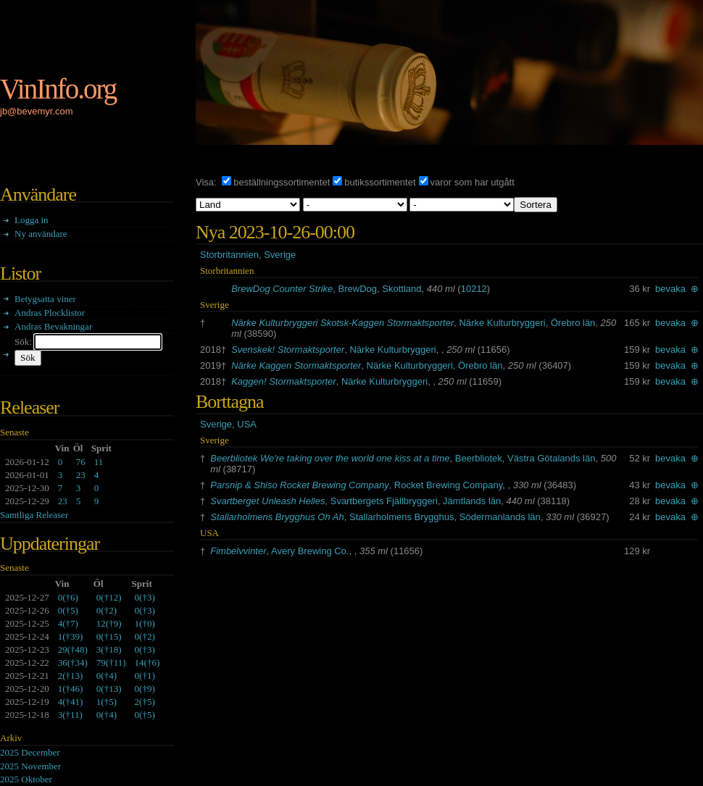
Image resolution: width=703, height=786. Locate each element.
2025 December (30, 752)
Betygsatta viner (45, 298)
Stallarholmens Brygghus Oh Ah (277, 516)
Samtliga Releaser (34, 514)
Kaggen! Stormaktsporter (283, 381)
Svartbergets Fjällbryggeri (384, 501)
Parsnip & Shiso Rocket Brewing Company (299, 485)
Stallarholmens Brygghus (401, 516)
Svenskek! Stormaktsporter (287, 349)
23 (81, 474)
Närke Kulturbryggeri (502, 322)
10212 (474, 288)
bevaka (670, 288)
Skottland (401, 288)
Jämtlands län (472, 501)
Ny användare (40, 233)
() (68, 597)
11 (99, 461)
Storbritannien (229, 254)
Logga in (31, 219)
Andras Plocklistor (49, 312)
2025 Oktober (26, 779)
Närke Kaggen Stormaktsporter (296, 365)
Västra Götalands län (551, 458)
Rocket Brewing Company (448, 485)
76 (81, 461)
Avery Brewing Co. (310, 550)
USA (247, 424)
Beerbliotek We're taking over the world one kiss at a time (329, 458)
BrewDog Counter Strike (282, 288)
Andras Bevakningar (53, 326)
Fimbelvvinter (238, 550)
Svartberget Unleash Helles (267, 501)
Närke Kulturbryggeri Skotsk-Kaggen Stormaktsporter (342, 322)
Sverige (280, 254)
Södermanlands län (500, 516)
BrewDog (357, 288)
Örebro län (573, 322)
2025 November (30, 766)
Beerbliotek (478, 458)
